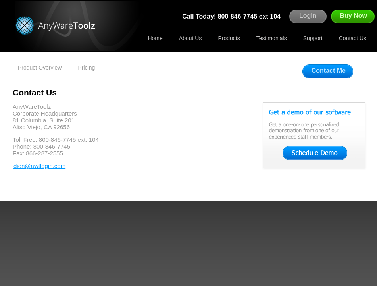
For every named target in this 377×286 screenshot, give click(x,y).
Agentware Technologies (57, 25)
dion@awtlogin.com (39, 165)
